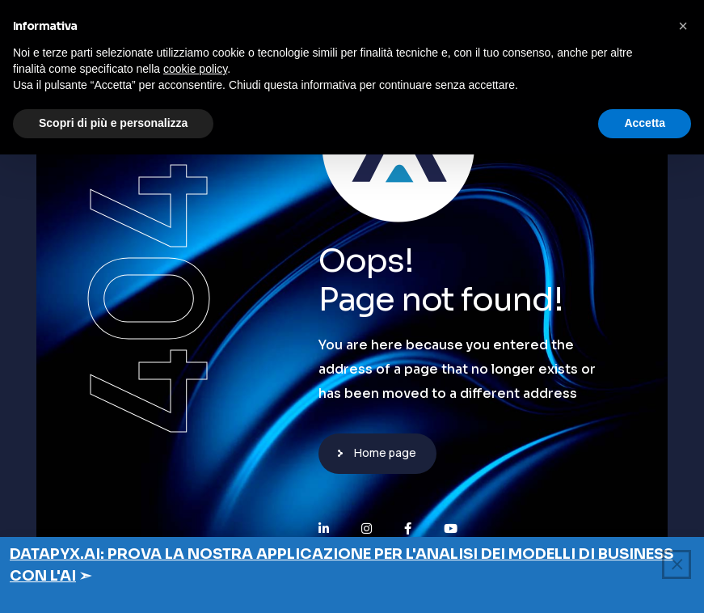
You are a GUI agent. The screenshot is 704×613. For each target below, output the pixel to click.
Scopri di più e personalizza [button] (113, 122)
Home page (385, 452)
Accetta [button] (644, 122)
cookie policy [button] (195, 68)
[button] (683, 26)
